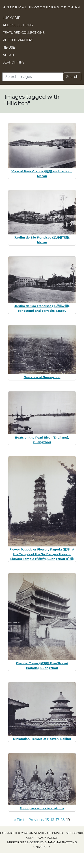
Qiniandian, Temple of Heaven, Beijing (42, 739)
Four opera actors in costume (42, 808)
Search (72, 77)
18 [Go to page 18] (63, 820)
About (9, 55)
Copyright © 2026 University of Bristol (32, 833)
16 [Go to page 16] (52, 820)
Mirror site (16, 842)
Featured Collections (24, 33)
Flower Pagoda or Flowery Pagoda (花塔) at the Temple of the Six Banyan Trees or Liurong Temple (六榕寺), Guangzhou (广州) (42, 554)
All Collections (18, 25)
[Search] (32, 77)
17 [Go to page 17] (57, 820)
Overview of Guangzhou (42, 377)
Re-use (9, 47)
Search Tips (13, 62)
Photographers (18, 40)
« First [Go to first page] (19, 820)
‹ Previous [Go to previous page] (35, 820)
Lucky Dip (11, 18)
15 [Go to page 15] (47, 820)
